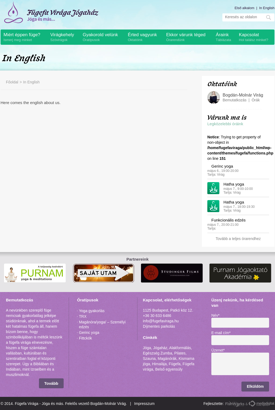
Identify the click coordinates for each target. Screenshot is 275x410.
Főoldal (12, 82)
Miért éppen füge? (24, 37)
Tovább (51, 383)
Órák (256, 100)
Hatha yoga (233, 184)
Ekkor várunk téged (188, 37)
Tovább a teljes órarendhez (238, 239)
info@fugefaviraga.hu (161, 321)
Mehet (268, 17)
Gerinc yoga (222, 166)
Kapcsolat (255, 37)
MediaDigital (261, 403)
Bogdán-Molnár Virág (243, 95)
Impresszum (144, 403)
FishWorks (235, 403)
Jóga (147, 348)
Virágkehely (63, 37)
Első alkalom (244, 8)
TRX (82, 316)
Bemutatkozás (235, 100)
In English (266, 8)
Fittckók (85, 338)
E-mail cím (221, 333)
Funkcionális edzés (228, 220)
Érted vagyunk (144, 37)
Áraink (224, 37)
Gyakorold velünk (102, 37)
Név (215, 315)
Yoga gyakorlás (91, 311)
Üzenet (218, 350)
